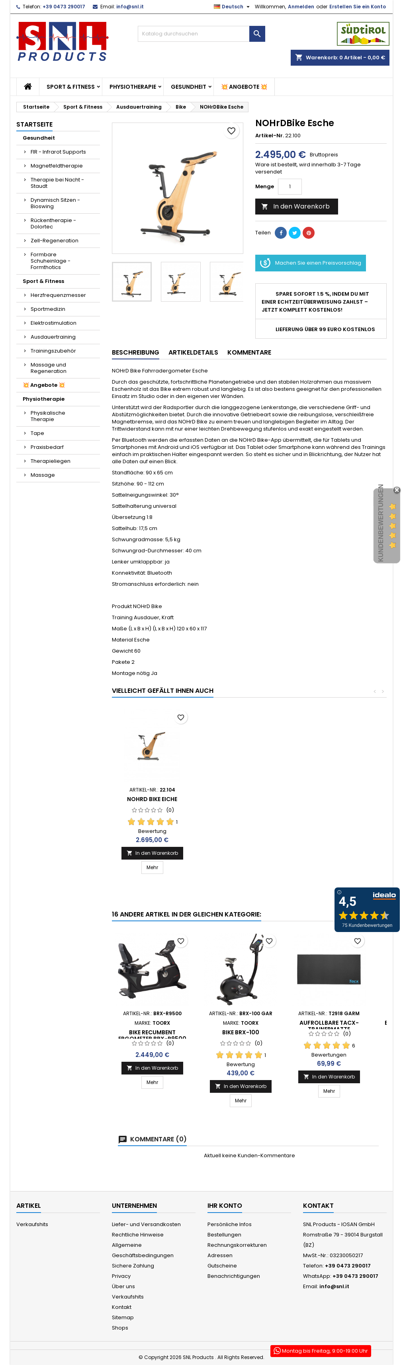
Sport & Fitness (71, 87)
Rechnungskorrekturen (237, 1245)
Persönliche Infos (229, 1224)
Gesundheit (188, 87)
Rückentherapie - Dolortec (53, 223)
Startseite (34, 124)
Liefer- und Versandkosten (146, 1224)
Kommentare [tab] (249, 352)
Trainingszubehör (53, 351)
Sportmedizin (48, 309)
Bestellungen (224, 1234)
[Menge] (290, 187)
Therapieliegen (50, 461)
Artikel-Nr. (269, 135)
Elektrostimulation (53, 323)
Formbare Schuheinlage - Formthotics (50, 261)
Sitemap (123, 1317)
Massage (43, 475)
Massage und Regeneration (49, 368)
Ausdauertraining (53, 337)
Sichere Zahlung (133, 1265)
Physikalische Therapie (48, 416)
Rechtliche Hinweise (138, 1234)
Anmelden (301, 6)
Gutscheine (222, 1265)
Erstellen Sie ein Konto (357, 6)
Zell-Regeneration (54, 240)
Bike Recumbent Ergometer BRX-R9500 (152, 1035)
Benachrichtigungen (233, 1276)
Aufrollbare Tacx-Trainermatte (329, 1026)
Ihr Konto (224, 1205)
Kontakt (121, 1307)
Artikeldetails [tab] (193, 352)
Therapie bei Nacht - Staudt (57, 183)
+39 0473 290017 (64, 6)
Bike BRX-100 (240, 1032)
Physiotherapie (133, 87)
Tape (37, 433)
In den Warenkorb (295, 206)
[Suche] (201, 34)
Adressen (220, 1255)
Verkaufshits (32, 1224)
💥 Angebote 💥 (244, 87)
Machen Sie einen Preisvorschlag (310, 263)
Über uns (123, 1286)
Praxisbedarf (47, 447)
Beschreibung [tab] (135, 352)
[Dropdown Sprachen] (233, 7)
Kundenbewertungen (381, 523)
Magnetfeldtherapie (57, 166)
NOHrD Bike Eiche (152, 799)
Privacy (121, 1276)
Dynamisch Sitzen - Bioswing (55, 203)
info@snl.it (130, 6)
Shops (120, 1328)
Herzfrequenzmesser (58, 295)
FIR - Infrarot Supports (58, 152)
